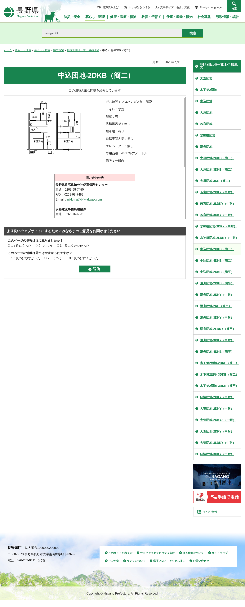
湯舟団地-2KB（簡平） (216, 306)
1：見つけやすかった (25, 258)
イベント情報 (214, 515)
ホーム (8, 50)
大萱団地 (206, 78)
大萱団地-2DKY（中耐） (217, 408)
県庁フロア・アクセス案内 (169, 567)
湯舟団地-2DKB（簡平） (217, 283)
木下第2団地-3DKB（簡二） (219, 374)
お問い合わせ (201, 567)
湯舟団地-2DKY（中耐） (217, 294)
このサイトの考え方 (120, 559)
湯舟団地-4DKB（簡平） (217, 351)
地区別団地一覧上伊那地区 (83, 50)
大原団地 (206, 112)
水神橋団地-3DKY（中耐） (218, 226)
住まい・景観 (42, 50)
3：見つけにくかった (83, 258)
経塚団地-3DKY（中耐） (217, 454)
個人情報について (193, 559)
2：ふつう (46, 245)
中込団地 (206, 101)
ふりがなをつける (139, 7)
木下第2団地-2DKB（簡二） (219, 363)
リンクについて (136, 567)
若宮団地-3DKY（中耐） (217, 215)
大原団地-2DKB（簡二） (217, 158)
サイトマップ (220, 559)
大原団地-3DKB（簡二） (217, 169)
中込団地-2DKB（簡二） (217, 249)
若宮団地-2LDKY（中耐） (218, 203)
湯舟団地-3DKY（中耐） (217, 317)
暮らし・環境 (23, 50)
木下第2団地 (208, 89)
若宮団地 (206, 124)
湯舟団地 (206, 146)
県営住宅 (58, 50)
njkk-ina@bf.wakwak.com (84, 199)
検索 (234, 8)
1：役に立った (21, 245)
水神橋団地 (207, 135)
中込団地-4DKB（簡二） (217, 260)
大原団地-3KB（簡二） (216, 181)
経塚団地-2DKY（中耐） (217, 397)
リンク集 (113, 567)
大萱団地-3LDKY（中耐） (218, 442)
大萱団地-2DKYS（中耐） (218, 420)
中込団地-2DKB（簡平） (217, 272)
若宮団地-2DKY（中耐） (217, 192)
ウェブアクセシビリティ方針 (157, 559)
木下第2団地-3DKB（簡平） (219, 385)
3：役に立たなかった (74, 245)
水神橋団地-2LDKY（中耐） (219, 237)
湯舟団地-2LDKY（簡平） (218, 329)
